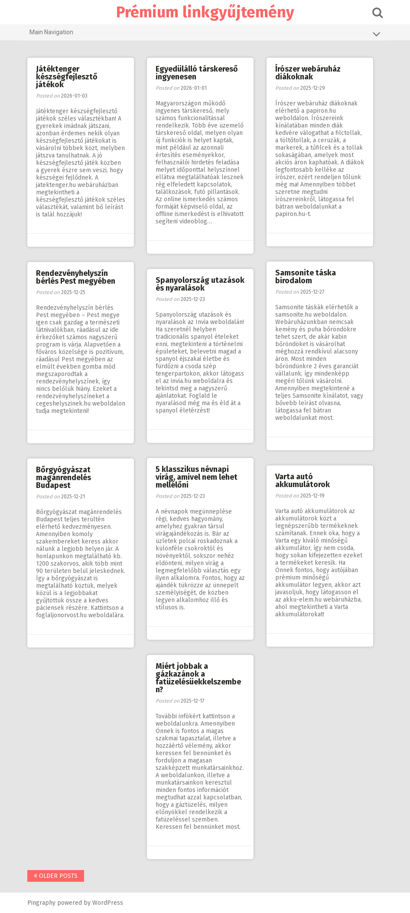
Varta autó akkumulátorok (302, 480)
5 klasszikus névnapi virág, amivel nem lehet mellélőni (197, 477)
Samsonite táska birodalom (305, 276)
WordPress (107, 902)
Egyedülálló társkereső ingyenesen (197, 73)
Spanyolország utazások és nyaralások (200, 284)
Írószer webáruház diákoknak (308, 73)
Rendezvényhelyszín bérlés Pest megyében (75, 277)
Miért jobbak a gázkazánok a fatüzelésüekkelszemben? (198, 677)
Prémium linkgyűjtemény (205, 12)
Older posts (56, 876)
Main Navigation (205, 33)
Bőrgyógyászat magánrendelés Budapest (63, 477)
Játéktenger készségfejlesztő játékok (67, 76)
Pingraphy (41, 902)
